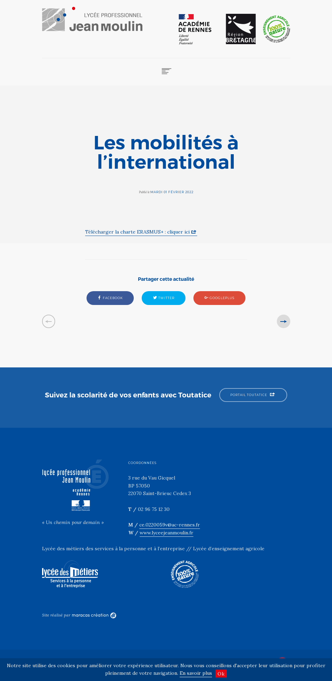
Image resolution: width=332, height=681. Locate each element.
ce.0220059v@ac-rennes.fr (169, 525)
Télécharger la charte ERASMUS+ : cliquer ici (137, 232)
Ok (221, 674)
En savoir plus (196, 673)
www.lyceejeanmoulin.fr (166, 533)
